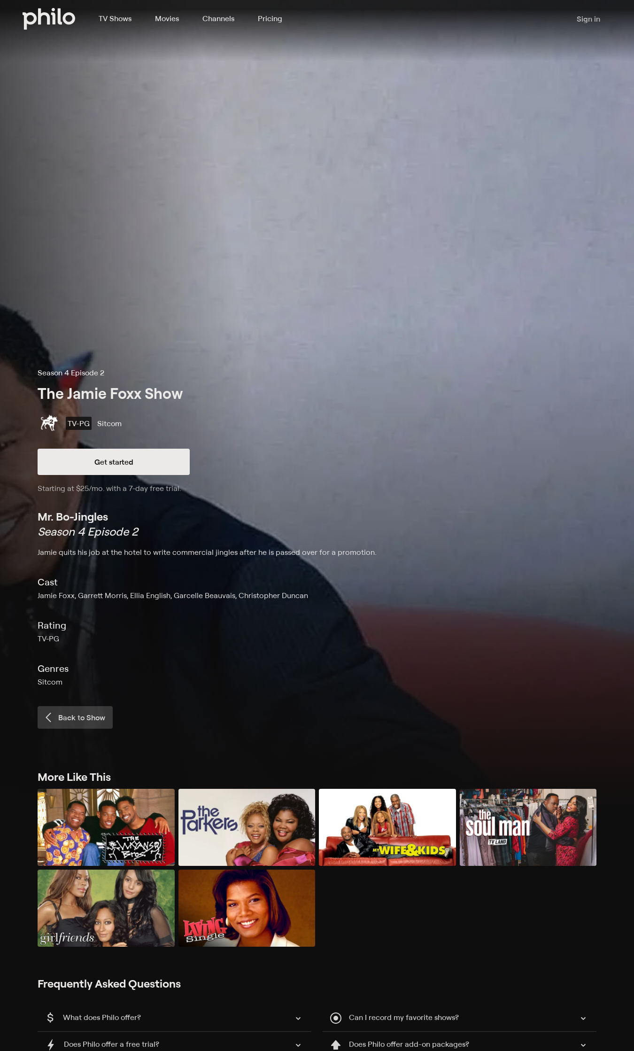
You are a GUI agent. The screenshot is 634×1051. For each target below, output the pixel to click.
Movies (167, 18)
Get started (113, 462)
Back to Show (74, 717)
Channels (218, 18)
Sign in (588, 18)
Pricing (270, 18)
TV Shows (115, 18)
